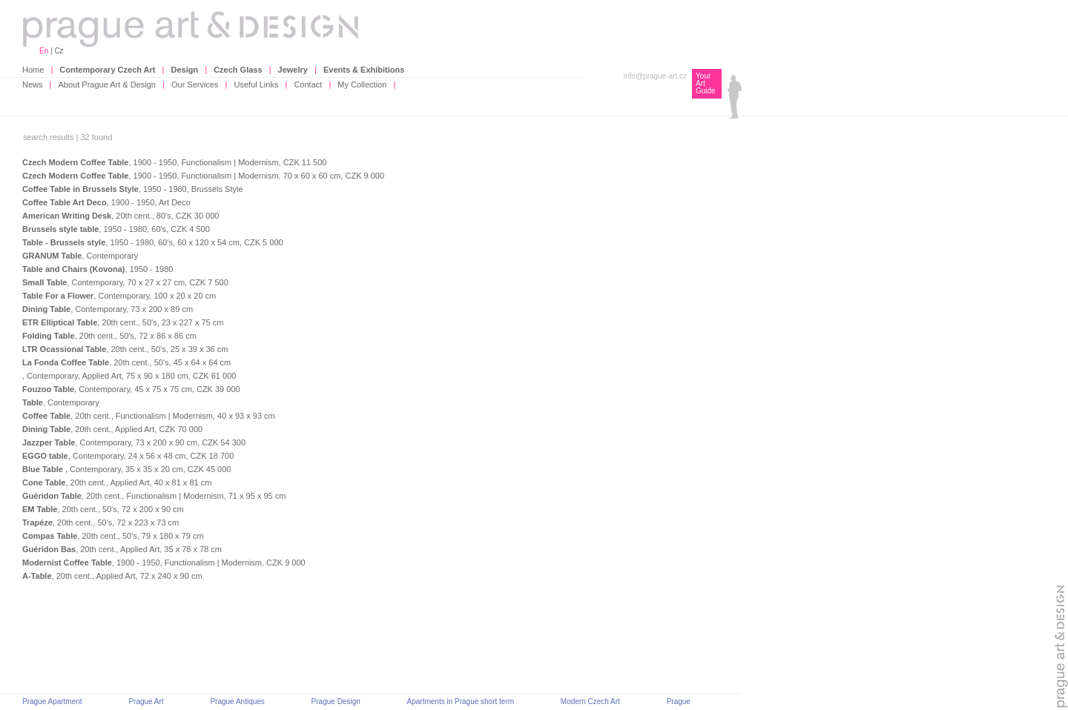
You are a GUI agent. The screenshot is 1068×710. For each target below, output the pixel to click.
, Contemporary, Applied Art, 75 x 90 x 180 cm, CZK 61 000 (129, 375)
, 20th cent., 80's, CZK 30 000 (120, 215)
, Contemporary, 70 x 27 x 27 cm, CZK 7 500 (125, 282)
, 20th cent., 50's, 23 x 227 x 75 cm (123, 322)
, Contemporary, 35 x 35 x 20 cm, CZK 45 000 (126, 469)
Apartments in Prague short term (461, 701)
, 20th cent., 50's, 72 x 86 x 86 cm (109, 335)
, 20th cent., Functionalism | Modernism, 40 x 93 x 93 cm (148, 415)
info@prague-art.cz (655, 76)
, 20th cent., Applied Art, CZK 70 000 (112, 429)
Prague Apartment (52, 701)
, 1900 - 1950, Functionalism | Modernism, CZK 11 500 (174, 162)
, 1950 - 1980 (97, 269)
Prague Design (336, 701)
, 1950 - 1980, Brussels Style (132, 189)
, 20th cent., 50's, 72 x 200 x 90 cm (103, 509)
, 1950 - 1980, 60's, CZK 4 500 (116, 229)
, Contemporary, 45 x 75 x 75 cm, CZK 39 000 (131, 389)
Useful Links (256, 84)
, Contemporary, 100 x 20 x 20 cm (119, 295)
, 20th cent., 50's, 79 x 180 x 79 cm (113, 535)
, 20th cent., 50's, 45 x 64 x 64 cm (126, 362)
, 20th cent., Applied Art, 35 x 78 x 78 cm (122, 549)
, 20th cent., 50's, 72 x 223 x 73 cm (100, 522)
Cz (58, 51)
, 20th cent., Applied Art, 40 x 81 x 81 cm (116, 482)
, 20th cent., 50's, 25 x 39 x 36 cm (125, 349)
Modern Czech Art (590, 701)
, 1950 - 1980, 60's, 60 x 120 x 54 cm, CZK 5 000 (152, 242)
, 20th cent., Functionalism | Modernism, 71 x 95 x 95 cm (154, 495)
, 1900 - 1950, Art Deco (106, 202)
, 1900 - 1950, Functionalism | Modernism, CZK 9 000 (164, 562)
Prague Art (145, 701)
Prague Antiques (237, 701)
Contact (308, 84)
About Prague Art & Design (107, 84)
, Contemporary (80, 255)
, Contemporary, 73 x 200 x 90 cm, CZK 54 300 (133, 442)
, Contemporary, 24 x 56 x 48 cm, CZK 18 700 (128, 455)
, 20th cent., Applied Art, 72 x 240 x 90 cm (112, 575)
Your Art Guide (706, 83)
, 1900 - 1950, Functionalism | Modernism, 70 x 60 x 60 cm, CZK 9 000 (203, 175)
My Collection (361, 84)
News (32, 84)
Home (33, 69)
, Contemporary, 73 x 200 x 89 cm (107, 309)
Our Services (195, 84)
